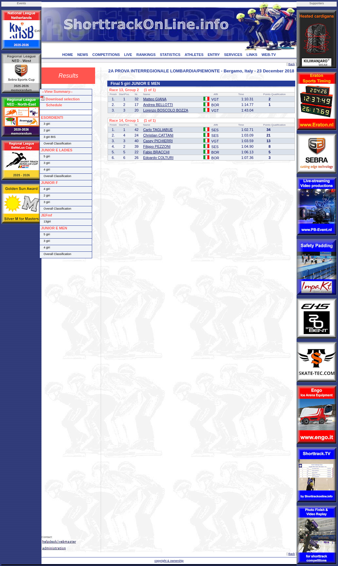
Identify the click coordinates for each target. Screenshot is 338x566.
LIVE (128, 55)
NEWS (82, 55)
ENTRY (214, 55)
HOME (67, 55)
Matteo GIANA (155, 99)
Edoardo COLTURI (158, 158)
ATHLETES (194, 55)
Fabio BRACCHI (156, 152)
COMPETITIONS (106, 55)
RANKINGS (146, 55)
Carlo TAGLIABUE (158, 130)
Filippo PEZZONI (156, 146)
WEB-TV (269, 55)
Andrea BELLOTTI (158, 105)
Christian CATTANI (158, 135)
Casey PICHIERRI (158, 141)
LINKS (252, 55)
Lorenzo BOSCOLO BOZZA (165, 110)
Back (291, 64)
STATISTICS (170, 55)
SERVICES (233, 55)
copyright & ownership (169, 560)
